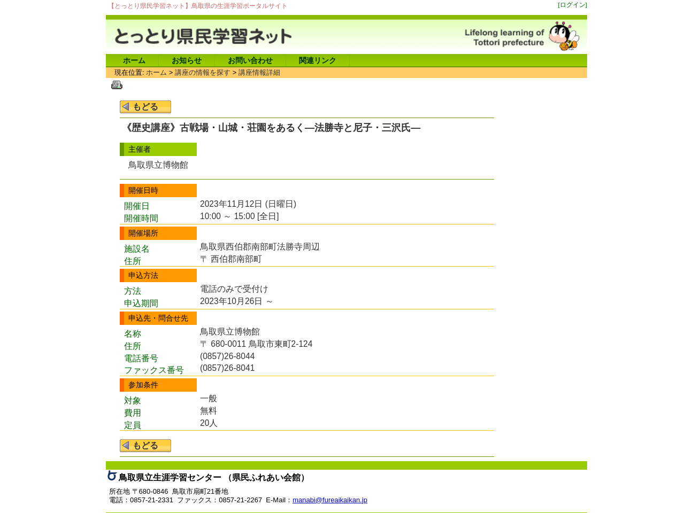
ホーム (134, 60)
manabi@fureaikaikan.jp (329, 500)
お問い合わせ (250, 60)
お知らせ (187, 60)
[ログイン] (573, 4)
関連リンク (317, 60)
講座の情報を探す (202, 72)
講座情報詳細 (259, 72)
